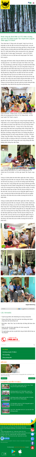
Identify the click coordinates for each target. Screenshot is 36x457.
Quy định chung (4, 435)
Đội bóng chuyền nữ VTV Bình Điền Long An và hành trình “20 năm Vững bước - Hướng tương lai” (21, 392)
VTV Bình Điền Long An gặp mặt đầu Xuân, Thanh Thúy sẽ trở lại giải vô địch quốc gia (21, 386)
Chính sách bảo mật (12, 435)
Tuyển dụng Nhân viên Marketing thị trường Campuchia (16, 316)
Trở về (3, 308)
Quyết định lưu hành (22, 435)
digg (19, 308)
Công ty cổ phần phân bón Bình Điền (5, 5)
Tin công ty (5, 349)
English (33, 2)
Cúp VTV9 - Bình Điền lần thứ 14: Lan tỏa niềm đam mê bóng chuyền (22, 410)
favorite (17, 308)
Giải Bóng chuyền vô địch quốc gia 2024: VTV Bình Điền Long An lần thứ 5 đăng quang (21, 398)
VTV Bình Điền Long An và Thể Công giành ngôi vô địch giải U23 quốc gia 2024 (21, 404)
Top (4, 453)
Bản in (24, 309)
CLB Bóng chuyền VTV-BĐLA (10, 352)
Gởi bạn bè (31, 308)
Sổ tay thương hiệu (7, 357)
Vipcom (7, 442)
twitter (20, 308)
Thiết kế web (2, 442)
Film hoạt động (6, 354)
